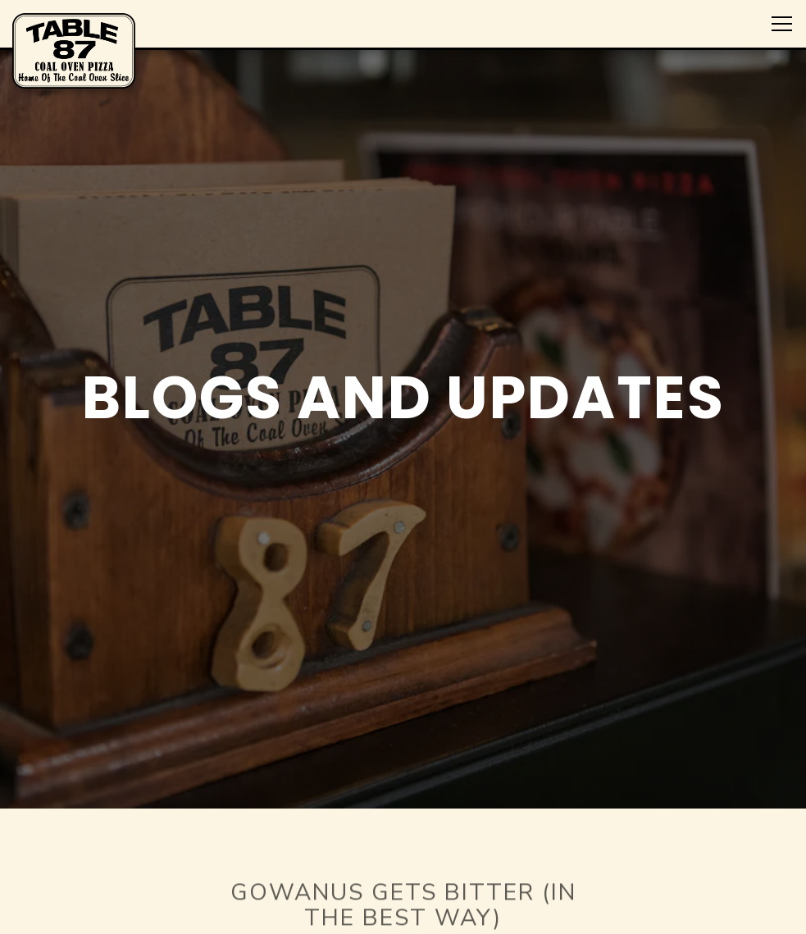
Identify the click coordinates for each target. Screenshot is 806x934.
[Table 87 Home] (73, 50)
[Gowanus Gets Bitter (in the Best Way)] (403, 888)
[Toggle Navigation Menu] (782, 23)
